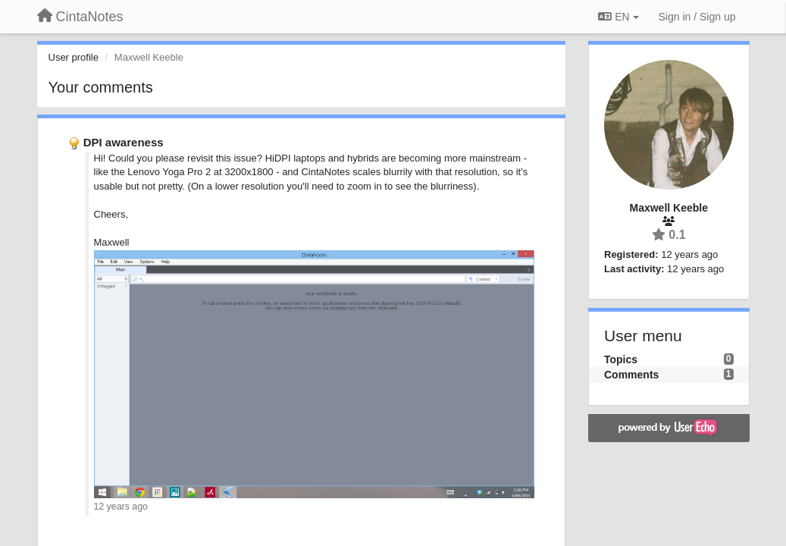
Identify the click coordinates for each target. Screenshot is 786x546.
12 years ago (121, 506)
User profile (74, 57)
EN (618, 17)
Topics (620, 359)
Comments (631, 375)
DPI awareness (123, 142)
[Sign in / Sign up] (697, 17)
